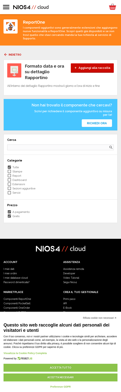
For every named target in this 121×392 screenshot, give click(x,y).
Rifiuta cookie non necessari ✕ (100, 317)
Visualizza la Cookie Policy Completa (25, 353)
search (111, 147)
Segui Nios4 (70, 282)
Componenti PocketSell (17, 303)
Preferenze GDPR (60, 386)
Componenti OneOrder (17, 307)
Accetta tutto (60, 367)
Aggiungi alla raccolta (92, 68)
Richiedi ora (97, 123)
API (65, 303)
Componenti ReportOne (17, 299)
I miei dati (9, 269)
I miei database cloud (16, 277)
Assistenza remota (73, 269)
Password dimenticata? (17, 282)
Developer (69, 273)
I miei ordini (10, 273)
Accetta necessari (60, 377)
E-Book (67, 307)
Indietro (12, 55)
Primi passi (69, 299)
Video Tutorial (71, 277)
